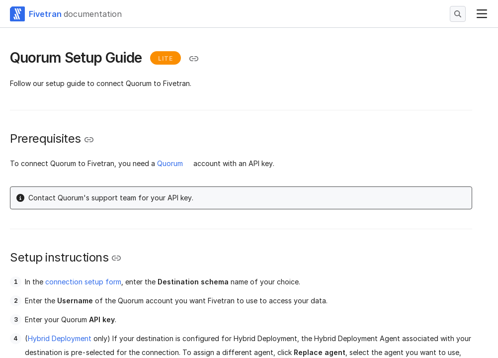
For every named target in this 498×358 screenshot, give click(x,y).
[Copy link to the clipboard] (194, 59)
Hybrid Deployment (59, 338)
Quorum (170, 163)
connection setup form (83, 281)
